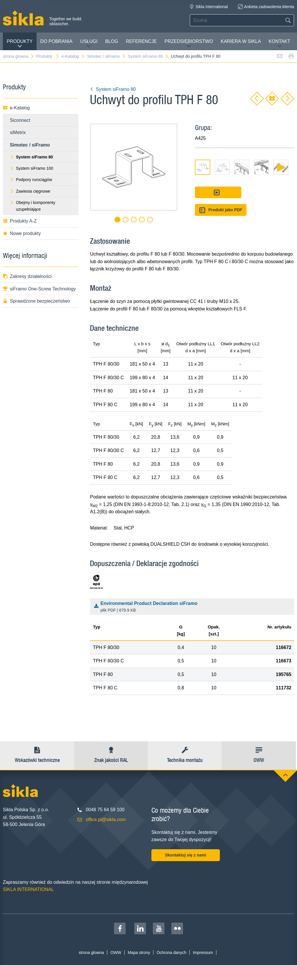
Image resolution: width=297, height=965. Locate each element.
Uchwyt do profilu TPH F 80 (195, 56)
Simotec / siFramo (106, 56)
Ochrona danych (171, 952)
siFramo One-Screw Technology (39, 288)
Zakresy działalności (27, 276)
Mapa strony (139, 952)
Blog (111, 41)
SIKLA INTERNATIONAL (28, 889)
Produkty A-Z (20, 220)
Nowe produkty (22, 233)
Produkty (19, 43)
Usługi (89, 43)
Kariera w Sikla (241, 41)
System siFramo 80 (148, 56)
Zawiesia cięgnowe (30, 191)
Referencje (141, 41)
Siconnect (20, 120)
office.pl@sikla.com (106, 819)
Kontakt (279, 43)
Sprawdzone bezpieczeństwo (36, 301)
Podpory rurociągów (31, 179)
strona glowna (18, 56)
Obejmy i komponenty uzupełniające (32, 205)
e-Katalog (73, 56)
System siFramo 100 (31, 168)
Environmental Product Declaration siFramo (193, 607)
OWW (116, 952)
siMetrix (18, 132)
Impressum (203, 952)
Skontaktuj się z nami (185, 855)
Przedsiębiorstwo (188, 43)
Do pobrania (56, 41)
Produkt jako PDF (220, 210)
